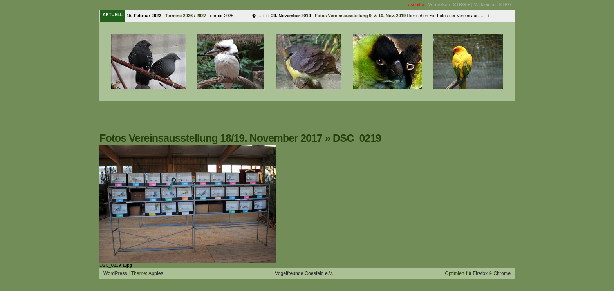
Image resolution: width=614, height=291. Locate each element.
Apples (155, 273)
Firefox (480, 273)
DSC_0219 (357, 138)
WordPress (115, 273)
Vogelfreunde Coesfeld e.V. (304, 273)
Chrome (502, 273)
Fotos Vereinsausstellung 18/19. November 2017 (210, 138)
